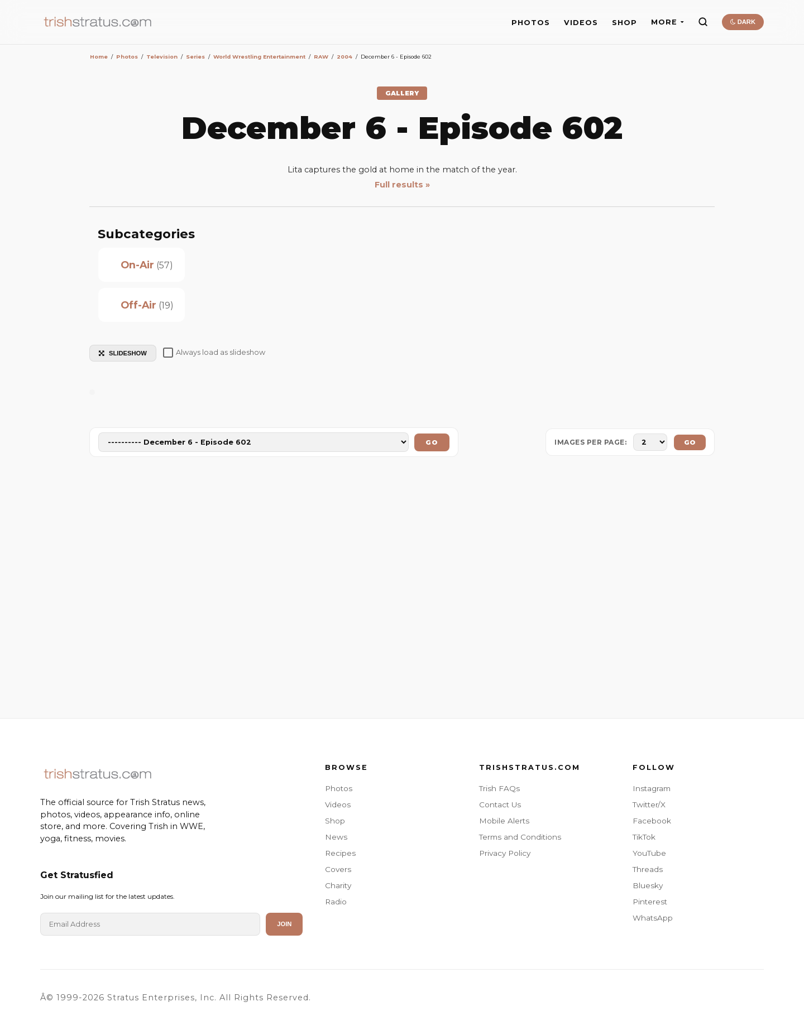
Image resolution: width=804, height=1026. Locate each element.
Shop (335, 820)
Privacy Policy (504, 853)
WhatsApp (653, 917)
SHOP (624, 22)
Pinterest (650, 901)
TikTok (644, 836)
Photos (338, 788)
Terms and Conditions (520, 836)
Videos (338, 804)
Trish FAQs (499, 788)
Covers (338, 869)
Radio (336, 901)
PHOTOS (530, 22)
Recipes (340, 853)
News (336, 836)
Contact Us (500, 804)
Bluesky (648, 885)
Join (284, 924)
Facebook (652, 820)
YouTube (649, 853)
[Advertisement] (402, 590)
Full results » (402, 185)
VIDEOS (581, 22)
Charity (338, 885)
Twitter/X (649, 804)
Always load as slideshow (214, 353)
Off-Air (138, 305)
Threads (648, 869)
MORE (667, 22)
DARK (742, 21)
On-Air (137, 265)
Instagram (652, 788)
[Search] (703, 22)
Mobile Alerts (504, 820)
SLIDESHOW (123, 353)
